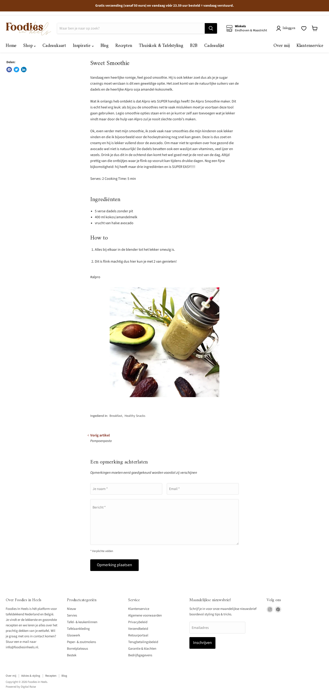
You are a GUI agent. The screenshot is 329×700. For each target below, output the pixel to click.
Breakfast (115, 416)
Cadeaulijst (214, 46)
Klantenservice (310, 46)
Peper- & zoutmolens (81, 642)
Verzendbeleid (138, 628)
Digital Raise (28, 687)
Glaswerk (73, 635)
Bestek (71, 655)
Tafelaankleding (78, 628)
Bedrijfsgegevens (140, 655)
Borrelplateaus (77, 648)
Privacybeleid (137, 622)
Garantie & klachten (142, 648)
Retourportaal (138, 635)
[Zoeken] (131, 28)
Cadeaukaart (54, 46)
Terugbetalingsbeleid (143, 642)
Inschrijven (202, 643)
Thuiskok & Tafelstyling (161, 46)
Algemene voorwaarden (145, 615)
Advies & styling (30, 676)
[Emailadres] (217, 627)
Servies (72, 615)
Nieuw (71, 608)
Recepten (123, 46)
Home (11, 46)
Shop (29, 46)
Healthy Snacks (135, 416)
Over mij (281, 46)
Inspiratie (83, 46)
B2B (193, 46)
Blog (105, 46)
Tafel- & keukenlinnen (82, 622)
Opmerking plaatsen (114, 565)
